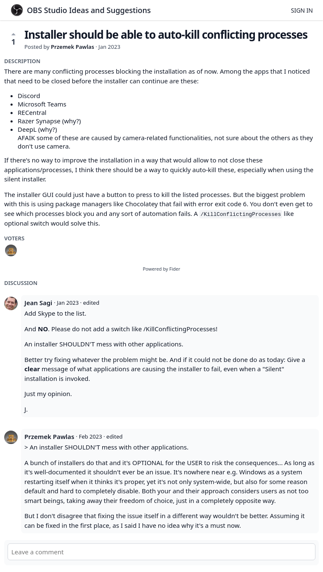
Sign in (302, 10)
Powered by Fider (161, 269)
